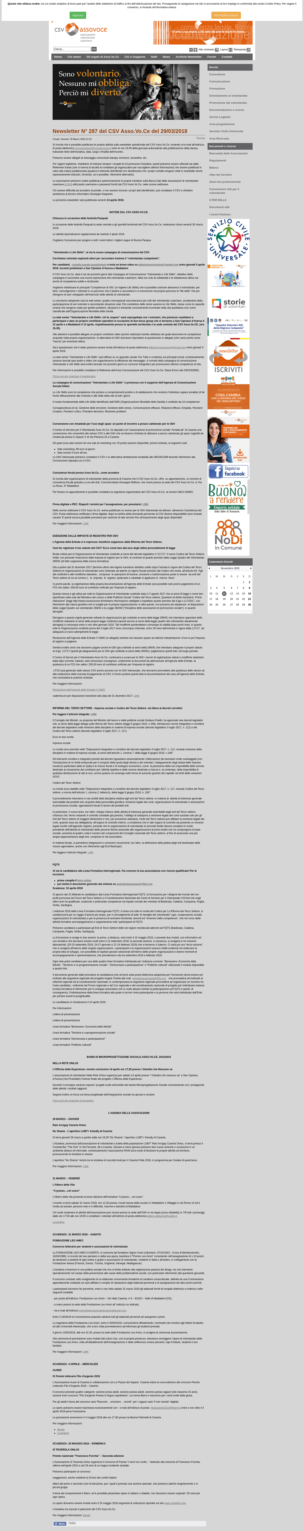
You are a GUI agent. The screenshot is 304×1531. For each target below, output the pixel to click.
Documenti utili (219, 207)
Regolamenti (217, 160)
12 (224, 593)
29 (243, 604)
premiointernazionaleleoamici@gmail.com (102, 1310)
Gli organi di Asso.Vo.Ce (103, 56)
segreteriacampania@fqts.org (134, 884)
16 (249, 593)
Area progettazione (222, 124)
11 (216, 593)
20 (231, 599)
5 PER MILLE (217, 200)
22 (243, 599)
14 (237, 593)
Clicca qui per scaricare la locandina (73, 1100)
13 (231, 593)
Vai (94, 49)
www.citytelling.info (175, 1503)
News (166, 56)
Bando (61, 1429)
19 (224, 599)
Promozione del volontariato (228, 102)
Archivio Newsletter (189, 56)
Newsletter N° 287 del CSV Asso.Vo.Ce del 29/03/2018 (120, 131)
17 (210, 599)
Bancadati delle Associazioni (228, 153)
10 (210, 593)
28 (237, 604)
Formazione (217, 88)
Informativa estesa (226, 15)
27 (231, 604)
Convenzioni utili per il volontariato (224, 191)
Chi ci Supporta (135, 56)
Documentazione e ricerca (226, 109)
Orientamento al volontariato (228, 95)
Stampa (200, 138)
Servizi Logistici (220, 117)
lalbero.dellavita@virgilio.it (162, 1216)
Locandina (58, 1222)
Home (58, 56)
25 (216, 604)
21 (237, 599)
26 (224, 604)
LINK (68, 184)
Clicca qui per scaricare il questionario (74, 376)
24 (210, 604)
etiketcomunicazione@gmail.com (158, 264)
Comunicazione (219, 81)
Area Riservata (219, 138)
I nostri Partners (220, 214)
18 (216, 599)
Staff (154, 56)
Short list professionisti (224, 181)
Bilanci (213, 167)
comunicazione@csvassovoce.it (93, 148)
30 (249, 604)
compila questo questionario (89, 264)
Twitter (72, 1522)
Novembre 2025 (230, 568)
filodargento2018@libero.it (166, 1407)
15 (243, 593)
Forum (211, 56)
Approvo (77, 15)
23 (249, 599)
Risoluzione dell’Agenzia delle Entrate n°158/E (79, 689)
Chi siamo (74, 56)
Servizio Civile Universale (226, 131)
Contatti (227, 56)
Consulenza (217, 74)
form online (84, 880)
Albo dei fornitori (220, 174)
